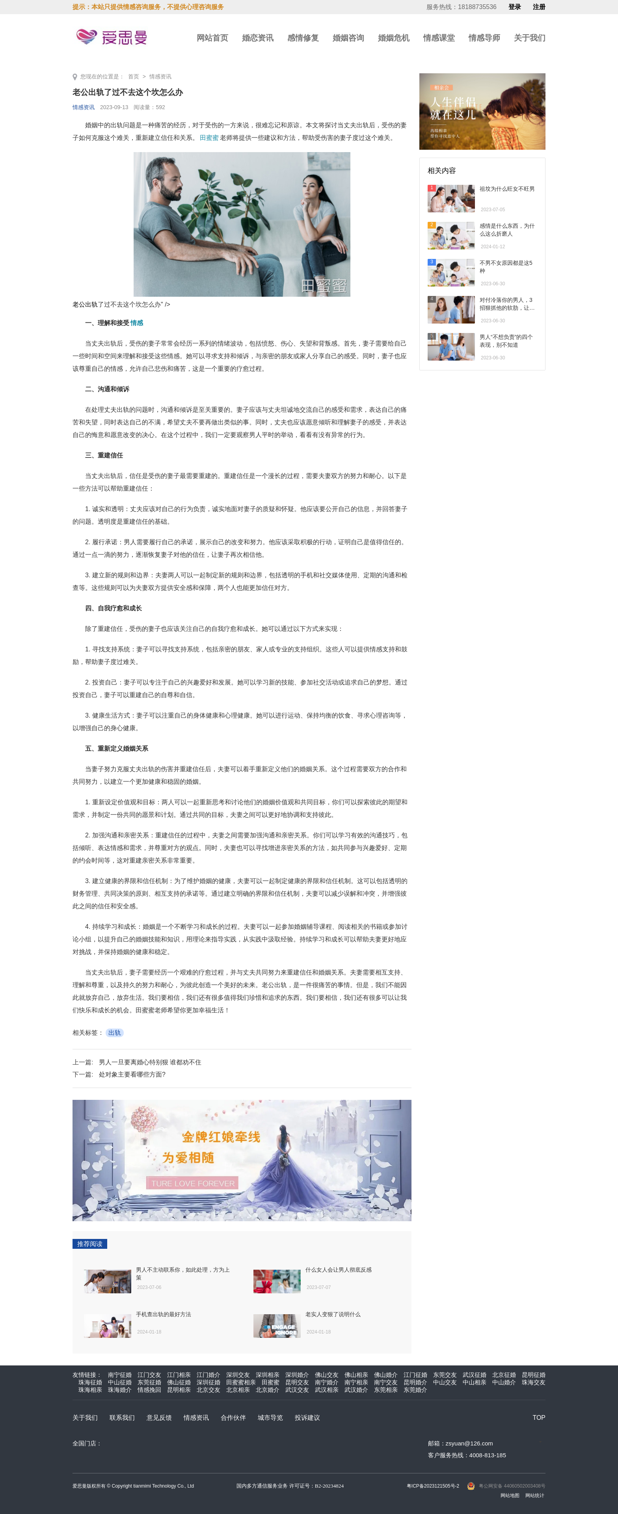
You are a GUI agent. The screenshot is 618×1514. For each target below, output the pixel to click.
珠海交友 (533, 1382)
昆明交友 (297, 1382)
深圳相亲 (267, 1374)
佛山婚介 (386, 1374)
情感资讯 (160, 76)
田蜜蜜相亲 (241, 1382)
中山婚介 (504, 1382)
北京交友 (208, 1389)
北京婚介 (267, 1389)
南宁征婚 (120, 1374)
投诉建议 (307, 1417)
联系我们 (122, 1417)
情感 (136, 323)
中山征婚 (120, 1382)
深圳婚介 (297, 1374)
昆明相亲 (179, 1389)
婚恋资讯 (258, 37)
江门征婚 (415, 1374)
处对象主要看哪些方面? (132, 1074)
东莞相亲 (386, 1389)
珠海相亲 (90, 1389)
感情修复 (303, 37)
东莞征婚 (149, 1382)
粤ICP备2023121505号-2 (433, 1486)
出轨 (114, 1032)
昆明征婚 (533, 1374)
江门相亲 (179, 1374)
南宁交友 (386, 1382)
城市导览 (270, 1417)
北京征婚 (504, 1374)
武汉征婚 (474, 1374)
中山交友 (445, 1382)
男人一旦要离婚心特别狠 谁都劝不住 (150, 1062)
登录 (514, 7)
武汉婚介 (356, 1389)
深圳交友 (238, 1374)
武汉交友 (297, 1389)
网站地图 (510, 1495)
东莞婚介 (415, 1389)
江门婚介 (208, 1374)
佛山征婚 (179, 1382)
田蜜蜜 (209, 137)
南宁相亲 (356, 1382)
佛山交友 (327, 1374)
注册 (539, 7)
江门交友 (149, 1374)
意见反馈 (159, 1417)
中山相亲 (474, 1382)
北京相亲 (238, 1389)
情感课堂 (439, 37)
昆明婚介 (415, 1382)
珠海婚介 (120, 1389)
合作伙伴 (233, 1417)
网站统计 (534, 1495)
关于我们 (529, 37)
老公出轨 (211, 230)
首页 (133, 76)
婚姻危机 (394, 37)
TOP (538, 1417)
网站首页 (212, 37)
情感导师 (484, 37)
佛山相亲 (356, 1374)
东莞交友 (445, 1374)
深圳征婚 (208, 1382)
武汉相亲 (327, 1389)
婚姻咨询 (348, 37)
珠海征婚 (90, 1382)
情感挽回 (149, 1389)
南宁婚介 (327, 1382)
